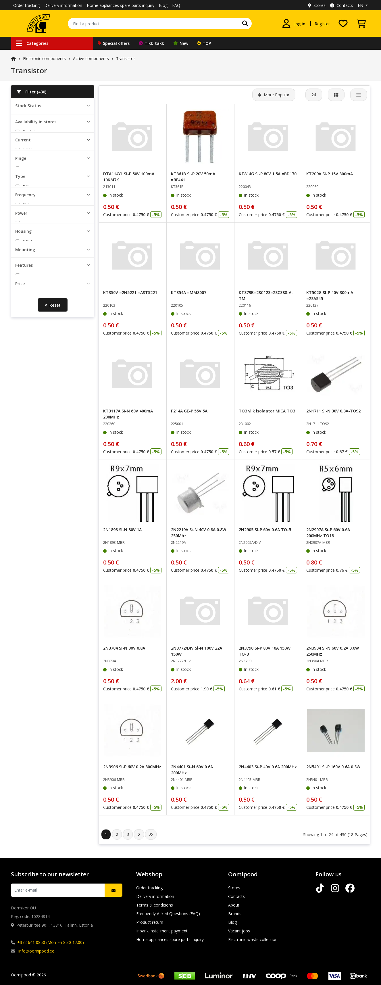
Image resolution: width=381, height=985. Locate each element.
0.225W (29, 503)
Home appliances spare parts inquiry (120, 5)
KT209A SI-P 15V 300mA (329, 173)
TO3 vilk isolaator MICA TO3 (267, 411)
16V (26, 317)
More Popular (273, 94)
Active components (91, 58)
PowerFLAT (34, 561)
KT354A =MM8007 (188, 292)
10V (26, 301)
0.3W (27, 519)
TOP (204, 43)
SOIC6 (28, 587)
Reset (53, 721)
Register (322, 23)
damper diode (36, 641)
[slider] (17, 702)
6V (25, 292)
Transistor (125, 58)
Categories (32, 43)
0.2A (27, 250)
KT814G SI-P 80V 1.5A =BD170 (268, 173)
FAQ (176, 5)
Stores (317, 5)
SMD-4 (29, 570)
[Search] (245, 23)
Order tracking (26, 5)
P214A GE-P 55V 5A (189, 411)
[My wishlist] (343, 23)
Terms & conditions (154, 905)
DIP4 (27, 553)
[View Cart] (361, 23)
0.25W (28, 511)
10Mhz (29, 444)
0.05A (28, 225)
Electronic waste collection (253, 939)
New (180, 43)
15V (26, 309)
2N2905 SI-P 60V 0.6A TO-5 (265, 529)
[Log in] (294, 23)
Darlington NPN (37, 376)
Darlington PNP (37, 385)
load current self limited (44, 666)
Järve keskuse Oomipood (46, 166)
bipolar (29, 633)
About (233, 905)
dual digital (33, 658)
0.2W (27, 494)
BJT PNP (31, 368)
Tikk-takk (151, 43)
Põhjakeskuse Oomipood (46, 183)
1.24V (28, 284)
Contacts (341, 5)
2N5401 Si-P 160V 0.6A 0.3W (333, 766)
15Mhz (29, 452)
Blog (163, 5)
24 (313, 94)
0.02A (28, 217)
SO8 (26, 578)
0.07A (28, 234)
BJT (26, 351)
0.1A (27, 242)
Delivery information (63, 5)
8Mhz (28, 435)
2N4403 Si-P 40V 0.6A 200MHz (268, 766)
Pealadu (30, 150)
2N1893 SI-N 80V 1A (122, 529)
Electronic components (44, 58)
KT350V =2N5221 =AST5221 (130, 292)
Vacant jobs (239, 931)
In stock (30, 115)
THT (27, 609)
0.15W (28, 486)
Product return (149, 922)
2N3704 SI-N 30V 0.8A (124, 648)
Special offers (114, 43)
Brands (234, 913)
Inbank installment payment (162, 931)
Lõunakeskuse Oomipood (47, 175)
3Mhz (28, 419)
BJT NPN (31, 360)
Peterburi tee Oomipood (45, 158)
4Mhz (28, 427)
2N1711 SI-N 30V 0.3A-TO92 (333, 411)
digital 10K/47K (37, 649)
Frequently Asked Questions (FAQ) (168, 913)
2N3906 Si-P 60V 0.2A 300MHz (132, 766)
